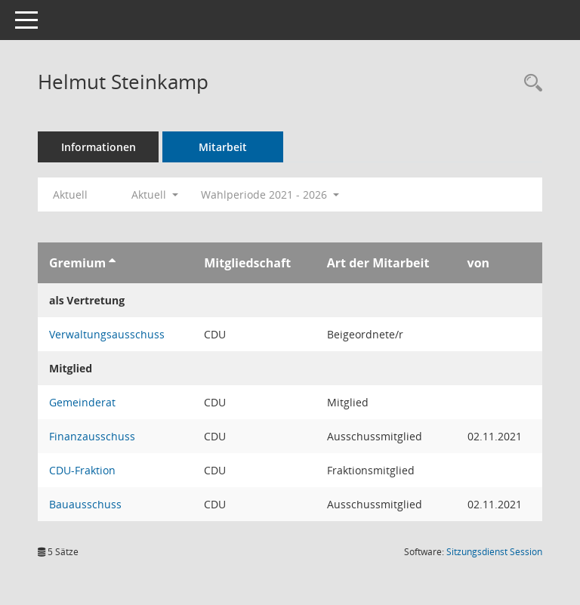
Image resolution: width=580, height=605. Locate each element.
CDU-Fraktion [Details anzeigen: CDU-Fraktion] (82, 470)
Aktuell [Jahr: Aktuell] (70, 194)
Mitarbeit (223, 147)
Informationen (98, 147)
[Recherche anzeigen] (529, 83)
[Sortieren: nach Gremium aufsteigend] (112, 263)
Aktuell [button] (154, 194)
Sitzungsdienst (494, 551)
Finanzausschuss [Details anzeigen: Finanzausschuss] (92, 436)
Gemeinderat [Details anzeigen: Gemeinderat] (82, 402)
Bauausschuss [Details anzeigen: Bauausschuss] (85, 504)
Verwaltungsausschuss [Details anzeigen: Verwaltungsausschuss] (107, 334)
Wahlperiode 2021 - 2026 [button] (270, 194)
